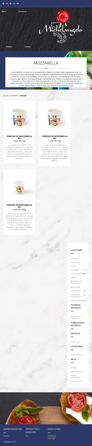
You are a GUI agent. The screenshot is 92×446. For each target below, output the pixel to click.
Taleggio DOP (76, 262)
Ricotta (73, 266)
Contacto (28, 47)
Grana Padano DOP (78, 300)
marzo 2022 (75, 342)
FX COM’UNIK (21, 442)
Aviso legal (51, 438)
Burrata (74, 277)
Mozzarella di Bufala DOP (76, 282)
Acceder (74, 368)
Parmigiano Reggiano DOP (76, 296)
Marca (4, 11)
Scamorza (74, 258)
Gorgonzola (75, 291)
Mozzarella (14, 95)
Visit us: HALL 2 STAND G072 (76, 317)
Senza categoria (77, 355)
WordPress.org (76, 381)
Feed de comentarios (75, 376)
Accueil (6, 95)
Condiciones (52, 436)
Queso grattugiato (78, 274)
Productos (22, 11)
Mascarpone (75, 287)
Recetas (9, 47)
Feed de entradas (77, 372)
